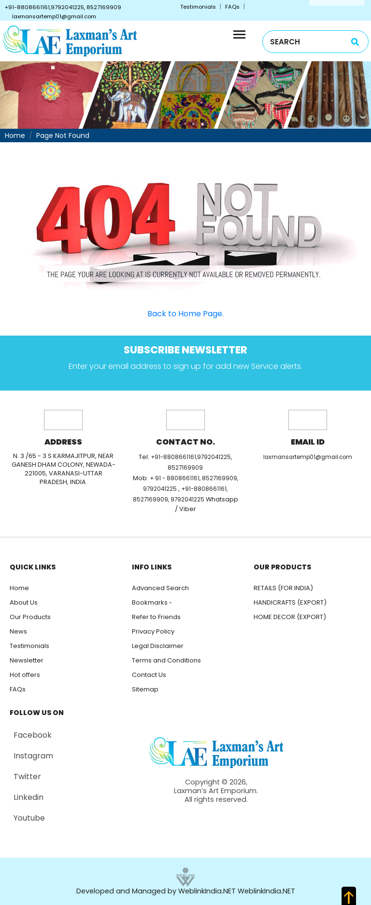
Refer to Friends (156, 616)
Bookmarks (150, 602)
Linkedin (28, 797)
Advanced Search (160, 588)
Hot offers (25, 674)
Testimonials (198, 7)
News (18, 631)
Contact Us (149, 674)
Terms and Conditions (166, 660)
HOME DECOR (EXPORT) (290, 616)
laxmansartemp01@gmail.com (54, 16)
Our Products (30, 616)
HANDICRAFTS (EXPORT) (290, 602)
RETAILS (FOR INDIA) (283, 588)
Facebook (33, 735)
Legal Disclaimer (158, 645)
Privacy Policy (153, 631)
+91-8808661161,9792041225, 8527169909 (63, 7)
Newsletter (26, 660)
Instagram (33, 755)
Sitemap (145, 689)
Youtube (29, 818)
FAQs (232, 7)
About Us (24, 602)
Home (15, 135)
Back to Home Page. (185, 313)
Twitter (27, 776)
